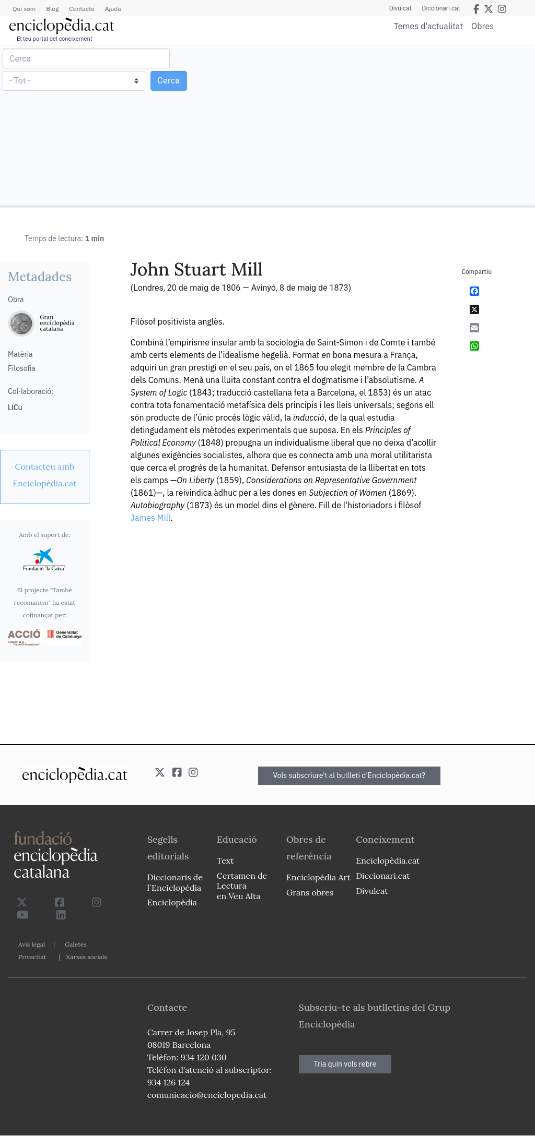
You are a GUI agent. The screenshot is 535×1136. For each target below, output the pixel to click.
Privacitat (32, 957)
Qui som (24, 9)
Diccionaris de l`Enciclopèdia (175, 882)
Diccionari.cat (441, 8)
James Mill (151, 517)
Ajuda (113, 9)
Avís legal (31, 944)
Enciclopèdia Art (318, 877)
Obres (482, 26)
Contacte (81, 9)
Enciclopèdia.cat (388, 860)
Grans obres (309, 892)
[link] (44, 475)
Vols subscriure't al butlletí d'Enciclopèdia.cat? (349, 775)
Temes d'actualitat (428, 26)
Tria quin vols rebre (345, 1064)
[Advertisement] (400, 124)
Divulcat (400, 8)
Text (225, 860)
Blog (52, 9)
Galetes (76, 944)
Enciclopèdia (172, 902)
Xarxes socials (86, 957)
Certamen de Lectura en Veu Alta (242, 885)
